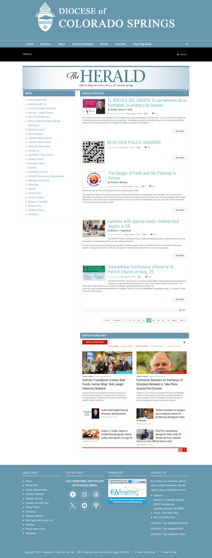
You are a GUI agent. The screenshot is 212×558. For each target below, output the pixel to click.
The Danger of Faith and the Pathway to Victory (93, 179)
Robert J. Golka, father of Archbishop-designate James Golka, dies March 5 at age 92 (116, 434)
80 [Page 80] (139, 320)
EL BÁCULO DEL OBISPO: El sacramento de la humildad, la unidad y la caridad (93, 106)
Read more (179, 131)
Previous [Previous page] (117, 320)
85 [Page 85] (163, 320)
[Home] (178, 54)
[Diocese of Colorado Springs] (106, 16)
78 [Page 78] (129, 320)
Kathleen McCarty (114, 186)
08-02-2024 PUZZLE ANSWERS (93, 152)
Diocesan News (124, 372)
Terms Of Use (169, 552)
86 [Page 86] (168, 320)
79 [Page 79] (134, 320)
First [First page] (108, 320)
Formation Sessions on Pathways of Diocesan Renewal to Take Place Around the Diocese (159, 384)
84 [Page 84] (158, 320)
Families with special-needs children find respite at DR (93, 228)
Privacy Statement (145, 552)
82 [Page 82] (149, 320)
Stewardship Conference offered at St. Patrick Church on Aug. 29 (93, 273)
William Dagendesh (115, 234)
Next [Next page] (174, 320)
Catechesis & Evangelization (173, 372)
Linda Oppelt (112, 147)
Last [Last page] (181, 320)
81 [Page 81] (144, 320)
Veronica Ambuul (88, 376)
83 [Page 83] (154, 320)
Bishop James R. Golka (116, 113)
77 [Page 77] (124, 320)
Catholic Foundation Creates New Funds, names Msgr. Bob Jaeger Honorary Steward (103, 384)
